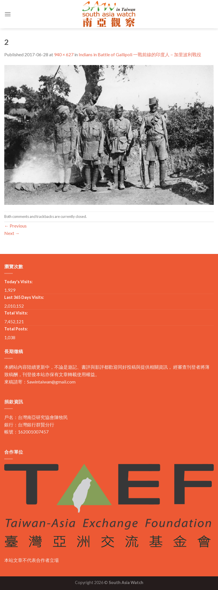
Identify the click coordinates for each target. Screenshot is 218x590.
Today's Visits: (18, 281)
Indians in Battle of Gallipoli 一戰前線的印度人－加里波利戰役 (140, 54)
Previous (15, 225)
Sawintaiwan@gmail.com (51, 381)
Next (12, 233)
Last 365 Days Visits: (24, 297)
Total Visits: (16, 312)
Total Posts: (16, 328)
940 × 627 (64, 54)
